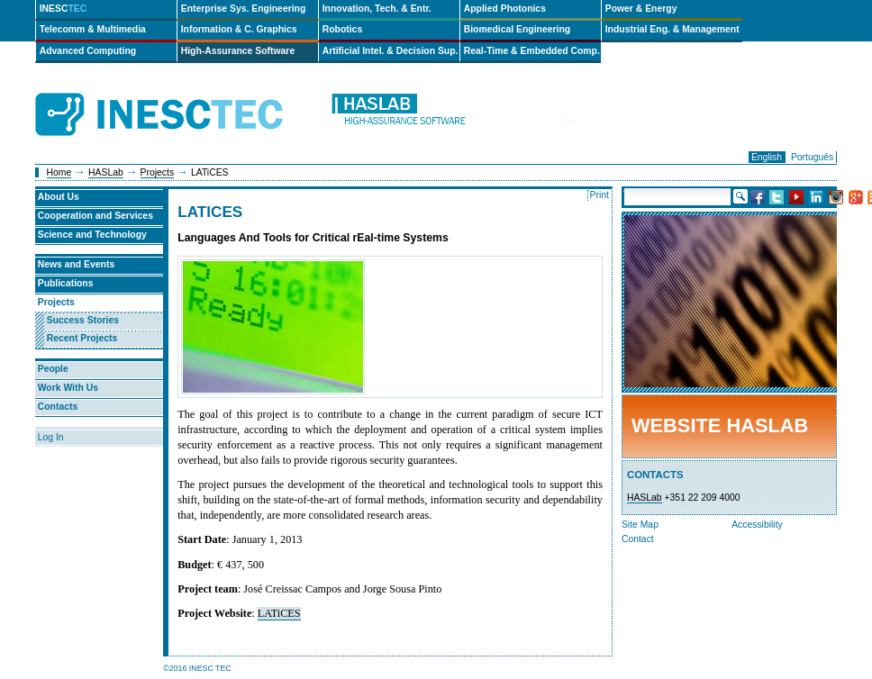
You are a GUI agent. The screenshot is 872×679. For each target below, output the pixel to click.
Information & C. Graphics (239, 29)
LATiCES (279, 613)
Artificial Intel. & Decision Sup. (390, 51)
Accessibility (757, 525)
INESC (63, 9)
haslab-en (451, 115)
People (53, 369)
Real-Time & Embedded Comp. (532, 51)
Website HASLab (719, 425)
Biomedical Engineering (517, 29)
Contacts (57, 407)
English (766, 157)
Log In (51, 437)
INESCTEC (179, 94)
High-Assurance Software (238, 51)
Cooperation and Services (95, 216)
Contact (638, 539)
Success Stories (83, 320)
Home (59, 172)
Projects (158, 172)
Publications (66, 283)
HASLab (105, 172)
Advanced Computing (88, 51)
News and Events (76, 264)
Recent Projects (82, 338)
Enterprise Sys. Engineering (243, 9)
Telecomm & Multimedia (93, 29)
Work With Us (68, 388)
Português (812, 157)
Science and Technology (92, 235)
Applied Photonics (505, 9)
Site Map (640, 525)
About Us (58, 197)
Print (599, 195)
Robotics (342, 29)
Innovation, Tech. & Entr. (376, 9)
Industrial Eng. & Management (672, 29)
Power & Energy (641, 9)
